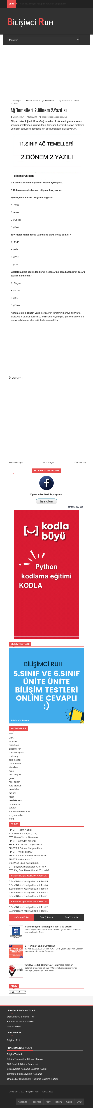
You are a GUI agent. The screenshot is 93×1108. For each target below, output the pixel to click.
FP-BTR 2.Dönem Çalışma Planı (26, 848)
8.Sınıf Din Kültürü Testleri (20, 1021)
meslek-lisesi (48, 117)
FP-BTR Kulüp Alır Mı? (20, 859)
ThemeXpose (46, 1091)
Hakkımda (36, 1102)
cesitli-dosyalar (16, 752)
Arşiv (48, 1102)
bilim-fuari (14, 745)
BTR (11, 734)
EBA (11, 737)
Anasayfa (22, 1102)
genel (12, 778)
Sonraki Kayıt (16, 462)
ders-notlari (14, 760)
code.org (13, 756)
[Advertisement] (48, 72)
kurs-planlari (15, 785)
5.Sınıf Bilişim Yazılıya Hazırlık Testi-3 (28, 888)
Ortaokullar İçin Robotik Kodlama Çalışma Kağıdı (32, 1079)
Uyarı (79, 1102)
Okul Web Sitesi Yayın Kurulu (24, 863)
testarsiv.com (14, 1026)
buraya (66, 313)
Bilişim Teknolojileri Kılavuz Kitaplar (25, 1059)
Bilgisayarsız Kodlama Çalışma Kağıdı (26, 1069)
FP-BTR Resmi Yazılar (20, 829)
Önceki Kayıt (81, 462)
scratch (12, 807)
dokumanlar (15, 763)
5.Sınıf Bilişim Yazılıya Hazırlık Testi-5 (28, 881)
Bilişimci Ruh (13, 1040)
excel (11, 771)
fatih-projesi (15, 774)
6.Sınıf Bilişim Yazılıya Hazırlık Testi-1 (28, 911)
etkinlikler (13, 767)
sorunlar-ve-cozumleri (20, 811)
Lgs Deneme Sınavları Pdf (20, 1016)
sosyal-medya (16, 815)
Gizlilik (69, 1102)
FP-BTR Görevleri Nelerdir (22, 841)
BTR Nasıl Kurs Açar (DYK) (23, 833)
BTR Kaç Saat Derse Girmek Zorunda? (29, 870)
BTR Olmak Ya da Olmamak (23, 837)
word (11, 818)
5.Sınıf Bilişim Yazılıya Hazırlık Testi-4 (28, 885)
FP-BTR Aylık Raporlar (20, 852)
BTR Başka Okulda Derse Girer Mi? (27, 866)
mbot (11, 796)
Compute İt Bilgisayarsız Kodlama (24, 1074)
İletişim (58, 1102)
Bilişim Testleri (14, 1054)
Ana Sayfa (48, 462)
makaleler (14, 789)
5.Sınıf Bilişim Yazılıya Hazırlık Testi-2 (28, 892)
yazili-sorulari (61, 117)
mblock (12, 793)
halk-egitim (14, 782)
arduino (13, 741)
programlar (14, 804)
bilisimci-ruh (15, 748)
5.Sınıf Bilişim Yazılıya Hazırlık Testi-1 (28, 896)
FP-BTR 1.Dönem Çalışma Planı (26, 844)
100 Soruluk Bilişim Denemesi (22, 1064)
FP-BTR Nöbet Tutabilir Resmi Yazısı (28, 855)
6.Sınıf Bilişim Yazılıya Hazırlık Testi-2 (28, 907)
